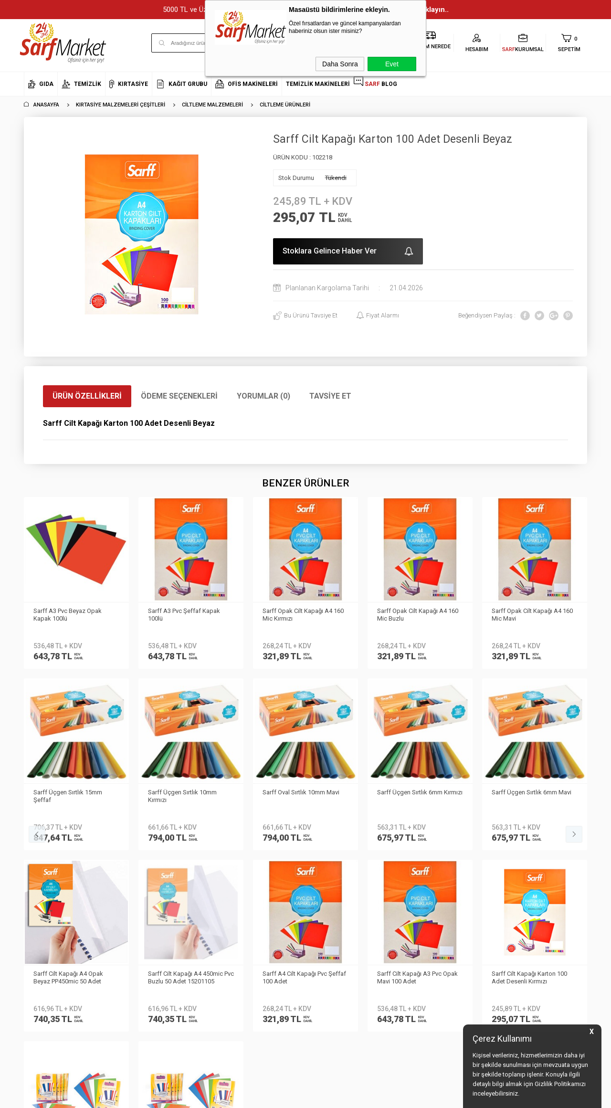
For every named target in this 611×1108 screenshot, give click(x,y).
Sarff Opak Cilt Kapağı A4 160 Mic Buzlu (303, 614)
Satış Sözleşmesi (142, 871)
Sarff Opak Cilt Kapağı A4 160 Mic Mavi (417, 614)
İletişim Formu (43, 871)
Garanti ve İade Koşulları (152, 885)
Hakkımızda (40, 828)
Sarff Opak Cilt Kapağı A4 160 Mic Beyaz (532, 614)
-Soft (256, 1096)
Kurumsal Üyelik (46, 814)
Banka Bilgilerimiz (48, 857)
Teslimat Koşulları (143, 842)
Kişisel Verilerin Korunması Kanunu (155, 822)
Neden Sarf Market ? (51, 842)
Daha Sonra (340, 64)
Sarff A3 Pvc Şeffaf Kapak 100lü (69, 614)
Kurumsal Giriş (44, 885)
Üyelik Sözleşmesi (143, 857)
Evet (392, 64)
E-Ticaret (277, 1096)
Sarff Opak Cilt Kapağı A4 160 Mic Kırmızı (188, 614)
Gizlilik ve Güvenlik (143, 899)
